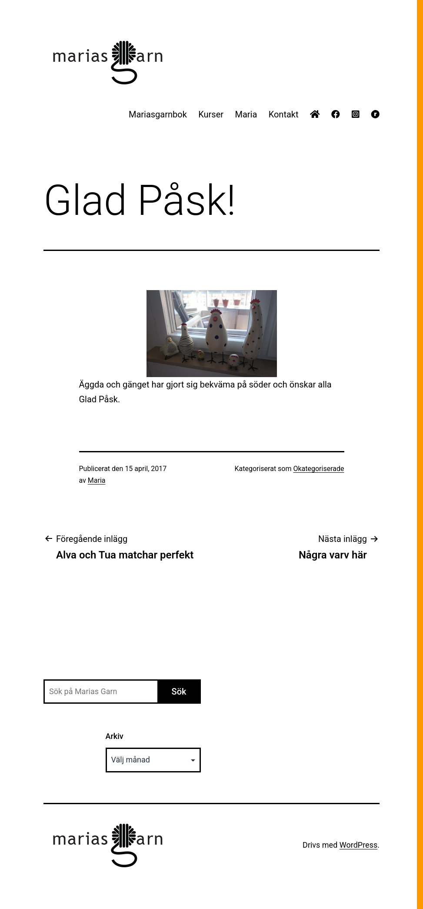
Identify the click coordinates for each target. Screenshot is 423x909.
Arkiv (114, 736)
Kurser (210, 114)
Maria (246, 114)
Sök (179, 691)
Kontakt (284, 114)
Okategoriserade (318, 469)
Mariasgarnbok (158, 114)
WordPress (358, 844)
